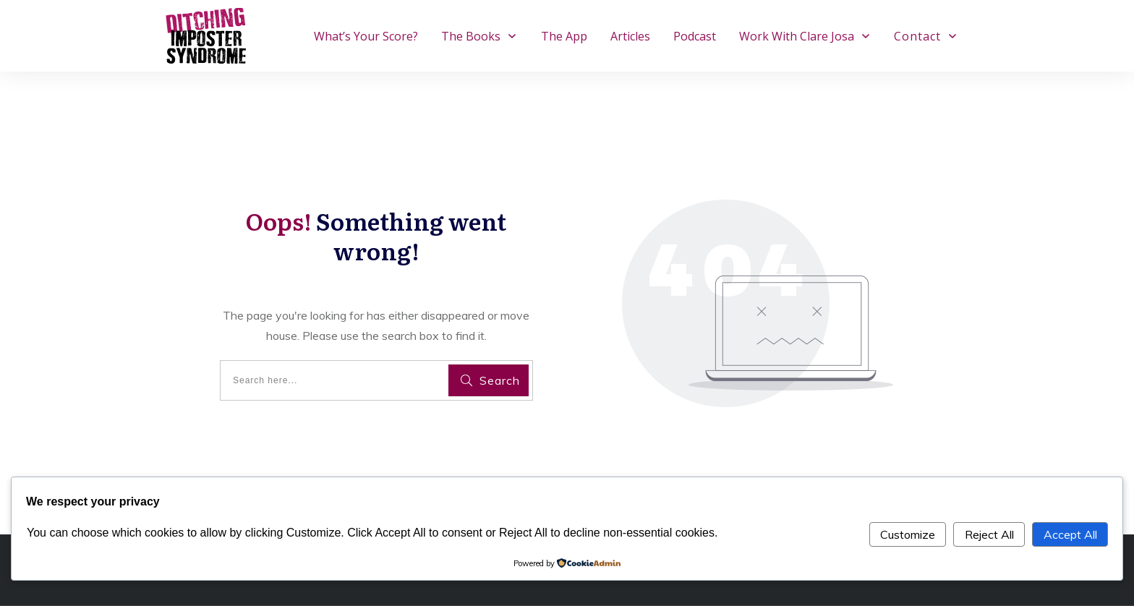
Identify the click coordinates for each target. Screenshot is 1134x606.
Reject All (989, 534)
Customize (907, 534)
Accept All (1070, 534)
